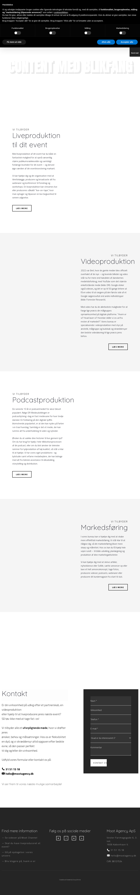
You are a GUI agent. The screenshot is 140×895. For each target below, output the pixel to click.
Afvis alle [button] (106, 889)
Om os (110, 6)
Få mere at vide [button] (14, 889)
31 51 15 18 (13, 769)
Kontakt (126, 6)
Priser (96, 6)
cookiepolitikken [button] (61, 860)
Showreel (79, 6)
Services (61, 6)
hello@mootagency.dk (20, 773)
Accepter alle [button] (127, 889)
